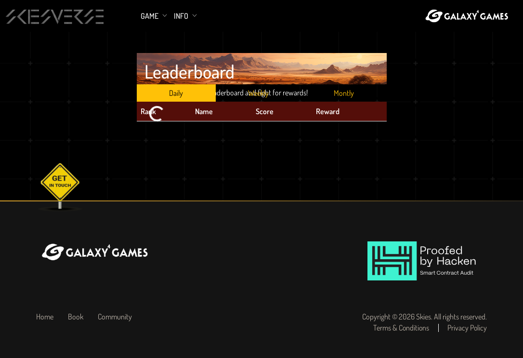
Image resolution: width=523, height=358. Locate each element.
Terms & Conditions (399, 328)
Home (44, 316)
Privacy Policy (467, 328)
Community (115, 316)
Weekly (258, 93)
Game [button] (150, 16)
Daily (176, 93)
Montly (344, 93)
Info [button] (182, 16)
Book (75, 316)
